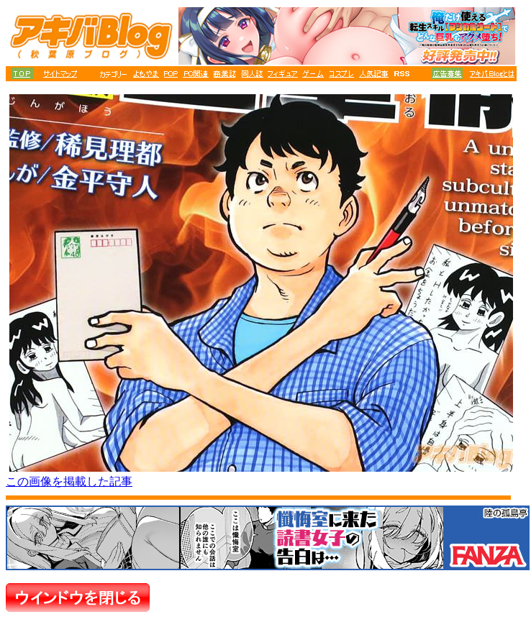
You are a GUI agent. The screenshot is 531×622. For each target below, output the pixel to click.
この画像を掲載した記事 (69, 481)
